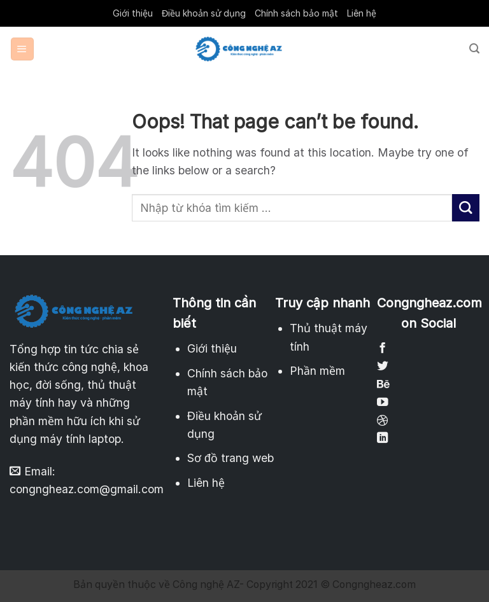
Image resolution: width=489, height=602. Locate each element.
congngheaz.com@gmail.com (87, 489)
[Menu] (22, 49)
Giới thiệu (133, 13)
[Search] (474, 48)
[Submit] (465, 207)
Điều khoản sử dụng (204, 13)
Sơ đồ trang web (230, 458)
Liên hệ (361, 13)
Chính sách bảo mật (296, 13)
